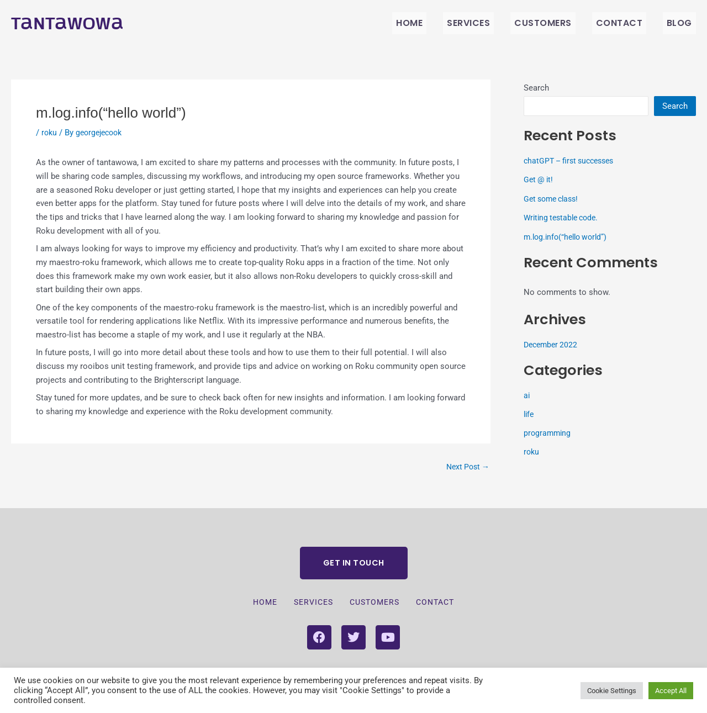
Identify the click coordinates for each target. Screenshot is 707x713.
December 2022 (552, 345)
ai (527, 395)
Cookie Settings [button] (611, 690)
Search (536, 88)
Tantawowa (70, 23)
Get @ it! (539, 179)
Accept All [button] (671, 690)
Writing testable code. (564, 218)
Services (495, 23)
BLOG (683, 23)
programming (548, 433)
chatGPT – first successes (572, 161)
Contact (630, 23)
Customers (562, 23)
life (529, 414)
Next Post (465, 467)
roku (49, 133)
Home (444, 23)
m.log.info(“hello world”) (568, 237)
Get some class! (554, 199)
